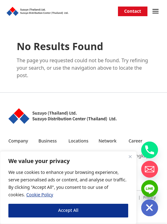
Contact (132, 11)
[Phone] (149, 150)
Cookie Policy (39, 195)
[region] (68, 187)
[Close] (130, 156)
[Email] (149, 169)
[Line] (149, 188)
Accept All (68, 210)
